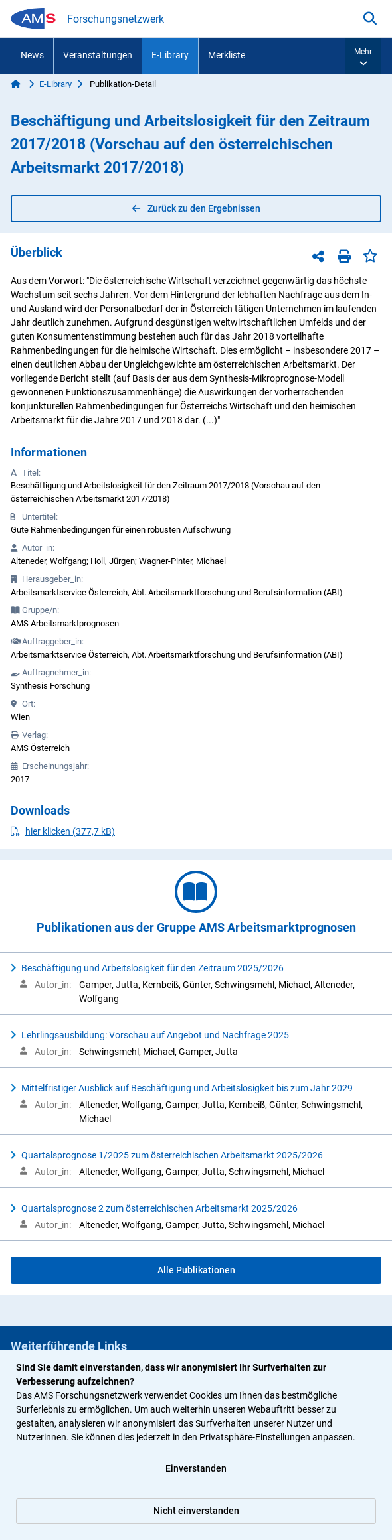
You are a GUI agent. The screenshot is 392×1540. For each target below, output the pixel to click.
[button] (363, 56)
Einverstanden (196, 1468)
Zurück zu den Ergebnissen (196, 208)
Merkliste (226, 55)
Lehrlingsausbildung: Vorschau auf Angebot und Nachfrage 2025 (155, 1035)
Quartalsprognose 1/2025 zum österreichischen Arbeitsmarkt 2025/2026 (172, 1155)
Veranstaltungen (97, 55)
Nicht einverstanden (196, 1510)
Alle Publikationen (196, 1270)
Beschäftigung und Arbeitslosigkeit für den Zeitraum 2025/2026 (152, 968)
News (32, 55)
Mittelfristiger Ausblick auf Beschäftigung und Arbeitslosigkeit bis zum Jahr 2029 (187, 1088)
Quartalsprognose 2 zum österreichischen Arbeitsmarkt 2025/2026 (159, 1208)
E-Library (170, 55)
